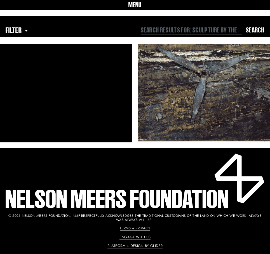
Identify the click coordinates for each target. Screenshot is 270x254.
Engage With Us (135, 237)
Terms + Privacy (135, 228)
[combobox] (191, 30)
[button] (135, 5)
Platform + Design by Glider (135, 245)
